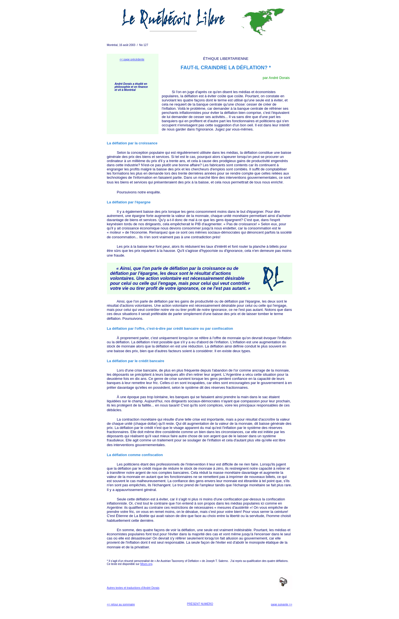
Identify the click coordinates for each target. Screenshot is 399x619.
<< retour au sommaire (121, 604)
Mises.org (146, 564)
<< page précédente (131, 59)
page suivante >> (281, 604)
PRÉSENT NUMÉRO (200, 603)
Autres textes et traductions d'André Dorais (133, 587)
